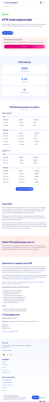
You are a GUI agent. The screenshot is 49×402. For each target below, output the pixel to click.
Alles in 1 (4, 367)
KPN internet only (20, 278)
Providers (7, 6)
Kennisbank (4, 387)
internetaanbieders (12, 272)
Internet (4, 362)
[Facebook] (11, 355)
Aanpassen (42, 397)
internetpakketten (24, 277)
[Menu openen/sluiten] (44, 2)
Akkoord (35, 397)
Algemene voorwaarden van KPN (10, 331)
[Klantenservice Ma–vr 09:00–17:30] (40, 2)
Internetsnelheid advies (7, 382)
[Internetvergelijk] (11, 3)
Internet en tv (5, 364)
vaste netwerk (42, 270)
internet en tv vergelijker (38, 282)
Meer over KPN (8, 33)
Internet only (5, 370)
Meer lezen (22, 399)
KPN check (24, 46)
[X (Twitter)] (7, 355)
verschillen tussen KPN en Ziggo (14, 283)
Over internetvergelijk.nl (7, 350)
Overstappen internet (6, 379)
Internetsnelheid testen (7, 385)
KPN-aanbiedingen (6, 247)
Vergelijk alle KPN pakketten (24, 189)
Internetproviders (6, 372)
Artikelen (4, 390)
